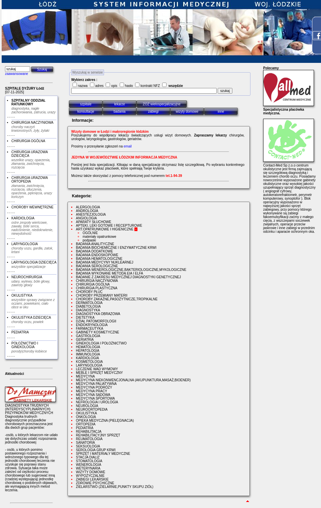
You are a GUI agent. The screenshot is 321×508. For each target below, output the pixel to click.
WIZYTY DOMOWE (90, 472)
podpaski (89, 240)
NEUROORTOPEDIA (92, 409)
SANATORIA (85, 442)
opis (114, 86)
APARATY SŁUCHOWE (93, 222)
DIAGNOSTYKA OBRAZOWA (98, 314)
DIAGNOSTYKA (88, 310)
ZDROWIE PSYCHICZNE (95, 483)
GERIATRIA (85, 339)
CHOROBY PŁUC (89, 292)
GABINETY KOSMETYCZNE (97, 332)
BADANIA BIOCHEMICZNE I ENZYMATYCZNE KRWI (116, 247)
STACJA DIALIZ (88, 457)
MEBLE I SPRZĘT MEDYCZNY (99, 373)
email (128, 146)
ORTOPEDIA (86, 424)
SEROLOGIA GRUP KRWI (96, 450)
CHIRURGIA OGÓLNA (93, 284)
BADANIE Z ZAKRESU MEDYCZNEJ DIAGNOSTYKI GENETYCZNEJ (128, 277)
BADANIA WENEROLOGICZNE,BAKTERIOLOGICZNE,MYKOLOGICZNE (131, 270)
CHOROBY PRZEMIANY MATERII (101, 295)
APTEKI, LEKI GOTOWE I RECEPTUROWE (109, 225)
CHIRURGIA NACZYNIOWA (97, 281)
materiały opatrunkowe (99, 236)
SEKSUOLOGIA (88, 446)
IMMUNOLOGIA (88, 354)
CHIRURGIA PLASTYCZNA (96, 288)
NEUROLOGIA (87, 406)
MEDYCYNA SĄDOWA (93, 395)
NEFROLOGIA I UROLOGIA (97, 402)
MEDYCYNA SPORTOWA (95, 398)
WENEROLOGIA (88, 465)
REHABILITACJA (89, 431)
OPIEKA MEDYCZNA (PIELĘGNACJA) (105, 420)
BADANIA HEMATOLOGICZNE (99, 259)
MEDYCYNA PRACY (91, 391)
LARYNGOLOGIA (89, 365)
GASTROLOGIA (88, 336)
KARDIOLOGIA (87, 358)
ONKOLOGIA (86, 417)
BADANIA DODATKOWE (94, 251)
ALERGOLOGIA (88, 207)
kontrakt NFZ (150, 86)
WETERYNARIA (88, 468)
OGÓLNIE (90, 233)
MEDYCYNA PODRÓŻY (94, 387)
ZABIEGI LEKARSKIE (92, 479)
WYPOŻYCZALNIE (90, 476)
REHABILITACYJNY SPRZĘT (98, 435)
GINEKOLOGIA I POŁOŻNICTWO (101, 343)
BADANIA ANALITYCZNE (95, 244)
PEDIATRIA (84, 428)
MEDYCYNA (85, 376)
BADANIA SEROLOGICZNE (97, 266)
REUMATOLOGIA (89, 439)
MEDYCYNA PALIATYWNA (96, 384)
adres (99, 86)
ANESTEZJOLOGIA (91, 214)
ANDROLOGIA (87, 211)
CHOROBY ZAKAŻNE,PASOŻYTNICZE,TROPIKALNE (116, 299)
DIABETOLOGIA (88, 306)
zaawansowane (16, 74)
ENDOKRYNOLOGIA (92, 325)
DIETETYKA (85, 317)
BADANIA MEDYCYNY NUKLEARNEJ (104, 262)
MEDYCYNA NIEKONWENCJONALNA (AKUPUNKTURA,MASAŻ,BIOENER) (133, 380)
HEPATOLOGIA (87, 350)
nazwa (83, 86)
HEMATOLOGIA (88, 347)
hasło (129, 86)
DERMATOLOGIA (89, 303)
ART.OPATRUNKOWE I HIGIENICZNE (104, 229)
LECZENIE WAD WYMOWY (97, 369)
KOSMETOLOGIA (89, 362)
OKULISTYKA (86, 413)
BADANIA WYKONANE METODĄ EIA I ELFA (109, 273)
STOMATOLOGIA (89, 461)
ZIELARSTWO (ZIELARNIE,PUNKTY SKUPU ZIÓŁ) (114, 487)
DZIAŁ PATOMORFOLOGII (96, 321)
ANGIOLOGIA (86, 218)
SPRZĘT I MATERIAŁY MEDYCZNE (103, 453)
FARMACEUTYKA (89, 328)
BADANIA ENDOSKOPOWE (97, 255)
